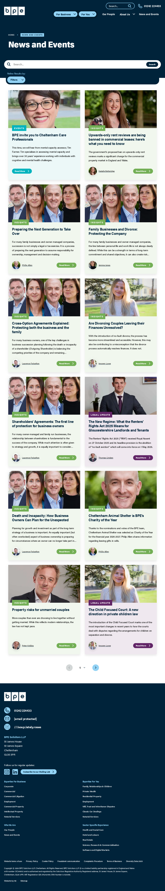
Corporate (9, 786)
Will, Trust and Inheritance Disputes (99, 806)
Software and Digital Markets (96, 850)
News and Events (149, 14)
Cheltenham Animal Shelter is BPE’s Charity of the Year (116, 517)
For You (88, 14)
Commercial (9, 791)
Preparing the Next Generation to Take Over (41, 231)
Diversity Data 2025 (134, 861)
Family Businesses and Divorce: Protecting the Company (113, 231)
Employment (9, 801)
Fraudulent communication (68, 861)
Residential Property (92, 796)
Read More (22, 171)
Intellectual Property (13, 811)
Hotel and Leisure (91, 834)
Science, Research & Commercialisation (101, 845)
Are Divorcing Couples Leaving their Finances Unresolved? (116, 325)
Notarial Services (12, 816)
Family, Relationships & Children (97, 786)
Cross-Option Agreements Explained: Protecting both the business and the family (40, 327)
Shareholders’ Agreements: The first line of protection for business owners (42, 423)
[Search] (131, 6)
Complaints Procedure (93, 861)
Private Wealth (89, 791)
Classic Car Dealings (92, 811)
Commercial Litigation (14, 796)
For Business (66, 14)
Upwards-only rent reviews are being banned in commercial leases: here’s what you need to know (117, 139)
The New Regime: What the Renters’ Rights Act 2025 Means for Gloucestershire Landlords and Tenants (119, 425)
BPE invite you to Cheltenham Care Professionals (39, 137)
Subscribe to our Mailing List (39, 771)
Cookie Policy (47, 861)
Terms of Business (114, 861)
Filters (17, 79)
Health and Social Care (93, 829)
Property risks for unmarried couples (40, 609)
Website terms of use (13, 861)
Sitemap (23, 880)
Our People (108, 14)
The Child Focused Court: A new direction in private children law (113, 611)
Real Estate (88, 839)
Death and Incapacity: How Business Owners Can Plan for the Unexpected (40, 517)
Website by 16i (10, 880)
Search (152, 64)
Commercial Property (14, 806)
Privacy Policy (32, 861)
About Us (128, 14)
